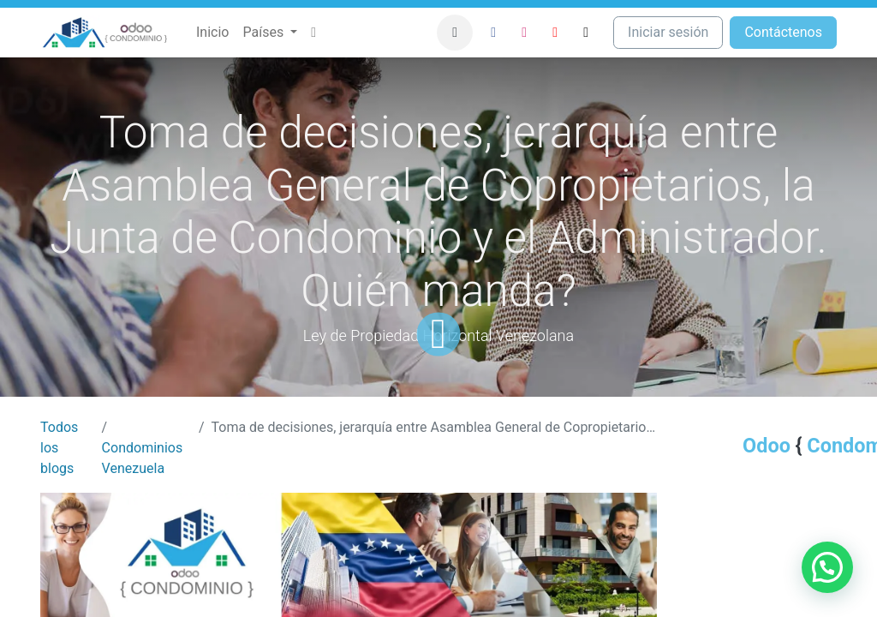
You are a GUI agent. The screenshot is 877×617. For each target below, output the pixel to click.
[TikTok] (586, 32)
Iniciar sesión (668, 32)
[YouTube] (555, 32)
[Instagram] (524, 32)
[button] (455, 33)
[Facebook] (493, 32)
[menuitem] (212, 32)
